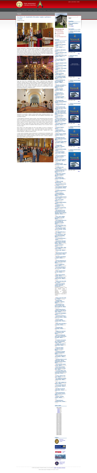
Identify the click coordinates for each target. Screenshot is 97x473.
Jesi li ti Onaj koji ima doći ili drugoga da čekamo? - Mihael (60, 82)
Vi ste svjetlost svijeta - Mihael (60, 71)
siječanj (58, 412)
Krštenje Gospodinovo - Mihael (60, 191)
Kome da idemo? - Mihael (59, 245)
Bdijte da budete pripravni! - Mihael (60, 90)
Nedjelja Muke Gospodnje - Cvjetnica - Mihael (60, 146)
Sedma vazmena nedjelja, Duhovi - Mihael (60, 131)
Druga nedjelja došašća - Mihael (61, 203)
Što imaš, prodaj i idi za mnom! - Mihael (60, 226)
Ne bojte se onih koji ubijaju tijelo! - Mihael (61, 389)
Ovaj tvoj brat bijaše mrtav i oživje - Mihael (60, 152)
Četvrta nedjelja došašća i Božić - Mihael (61, 197)
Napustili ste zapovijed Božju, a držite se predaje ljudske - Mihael (60, 242)
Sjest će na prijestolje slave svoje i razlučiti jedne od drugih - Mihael (60, 337)
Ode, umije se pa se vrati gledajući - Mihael (61, 56)
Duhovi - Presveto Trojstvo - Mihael (60, 397)
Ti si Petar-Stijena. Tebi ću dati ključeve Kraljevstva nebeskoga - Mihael (61, 372)
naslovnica (19, 10)
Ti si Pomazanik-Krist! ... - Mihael (60, 239)
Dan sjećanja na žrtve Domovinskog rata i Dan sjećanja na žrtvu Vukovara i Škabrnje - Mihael (60, 212)
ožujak (58, 410)
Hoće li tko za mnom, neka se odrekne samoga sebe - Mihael (60, 368)
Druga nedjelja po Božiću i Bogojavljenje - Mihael (60, 194)
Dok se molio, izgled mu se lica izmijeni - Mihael (60, 160)
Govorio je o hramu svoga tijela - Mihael (60, 97)
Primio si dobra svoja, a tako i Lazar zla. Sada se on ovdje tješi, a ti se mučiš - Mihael (61, 120)
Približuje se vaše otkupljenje (59, 205)
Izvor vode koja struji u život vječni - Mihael (60, 60)
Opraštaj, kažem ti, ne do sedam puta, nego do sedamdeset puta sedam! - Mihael (61, 361)
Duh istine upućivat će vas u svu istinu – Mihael (60, 268)
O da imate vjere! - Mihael (59, 116)
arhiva (79, 29)
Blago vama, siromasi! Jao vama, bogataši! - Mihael (60, 174)
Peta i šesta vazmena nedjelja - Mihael (61, 275)
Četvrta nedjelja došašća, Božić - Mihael (60, 320)
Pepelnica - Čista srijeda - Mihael (60, 69)
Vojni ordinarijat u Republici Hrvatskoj (29, 4)
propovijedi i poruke (42, 10)
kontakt (78, 1)
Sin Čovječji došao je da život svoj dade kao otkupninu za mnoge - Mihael (60, 222)
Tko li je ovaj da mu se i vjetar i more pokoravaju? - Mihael (60, 261)
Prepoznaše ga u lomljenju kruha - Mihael (61, 401)
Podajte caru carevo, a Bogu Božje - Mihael (60, 345)
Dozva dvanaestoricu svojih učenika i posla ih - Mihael (60, 393)
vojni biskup (24, 10)
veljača (58, 411)
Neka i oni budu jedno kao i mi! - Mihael (60, 272)
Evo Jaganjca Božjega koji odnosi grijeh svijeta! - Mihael (60, 77)
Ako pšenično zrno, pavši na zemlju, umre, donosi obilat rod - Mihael (60, 306)
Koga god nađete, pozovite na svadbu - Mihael (59, 348)
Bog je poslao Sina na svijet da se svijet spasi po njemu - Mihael (60, 310)
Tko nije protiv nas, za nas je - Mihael (60, 232)
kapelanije (35, 10)
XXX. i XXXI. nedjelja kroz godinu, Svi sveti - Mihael (60, 217)
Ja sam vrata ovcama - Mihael (60, 42)
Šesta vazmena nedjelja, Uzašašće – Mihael (60, 135)
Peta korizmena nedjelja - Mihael (60, 150)
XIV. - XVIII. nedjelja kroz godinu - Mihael (60, 383)
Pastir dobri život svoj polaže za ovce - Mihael (60, 278)
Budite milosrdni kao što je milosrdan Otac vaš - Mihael (61, 171)
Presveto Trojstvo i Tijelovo (59, 128)
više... (79, 53)
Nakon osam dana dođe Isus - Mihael (60, 282)
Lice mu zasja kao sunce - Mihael (61, 63)
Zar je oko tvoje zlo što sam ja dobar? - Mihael (60, 356)
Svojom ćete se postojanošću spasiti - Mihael (59, 94)
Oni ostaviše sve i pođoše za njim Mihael (60, 178)
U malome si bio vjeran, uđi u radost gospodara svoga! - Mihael (60, 341)
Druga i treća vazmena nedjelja (60, 45)
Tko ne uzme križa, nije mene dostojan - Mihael (60, 386)
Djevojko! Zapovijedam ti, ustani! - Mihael (60, 257)
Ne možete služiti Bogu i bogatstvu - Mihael (60, 124)
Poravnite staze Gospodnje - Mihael (60, 328)
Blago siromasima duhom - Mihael (60, 74)
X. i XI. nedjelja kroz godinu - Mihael (60, 265)
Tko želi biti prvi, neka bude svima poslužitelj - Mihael (60, 235)
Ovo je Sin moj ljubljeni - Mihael (60, 314)
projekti (48, 10)
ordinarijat (30, 10)
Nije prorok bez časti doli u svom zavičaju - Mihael (61, 254)
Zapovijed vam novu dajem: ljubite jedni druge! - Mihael (61, 138)
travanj (58, 408)
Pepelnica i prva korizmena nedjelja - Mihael (61, 164)
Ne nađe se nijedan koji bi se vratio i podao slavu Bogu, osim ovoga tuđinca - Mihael (61, 112)
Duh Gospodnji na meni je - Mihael (60, 184)
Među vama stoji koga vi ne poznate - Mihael (60, 324)
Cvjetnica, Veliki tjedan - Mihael (60, 50)
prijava (69, 1)
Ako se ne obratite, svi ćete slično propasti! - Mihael (60, 156)
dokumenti (58, 10)
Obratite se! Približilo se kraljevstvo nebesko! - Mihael (60, 86)
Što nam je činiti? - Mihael (59, 200)
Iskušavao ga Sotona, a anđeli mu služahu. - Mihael (61, 317)
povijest (53, 10)
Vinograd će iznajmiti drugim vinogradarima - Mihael (60, 352)
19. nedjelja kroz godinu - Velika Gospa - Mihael (60, 379)
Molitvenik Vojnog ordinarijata (73, 56)
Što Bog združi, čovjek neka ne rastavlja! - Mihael (60, 229)
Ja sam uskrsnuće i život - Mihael (61, 53)
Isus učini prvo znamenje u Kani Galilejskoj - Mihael (61, 187)
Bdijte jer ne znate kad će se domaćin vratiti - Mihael (60, 332)
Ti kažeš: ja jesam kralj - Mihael (60, 208)
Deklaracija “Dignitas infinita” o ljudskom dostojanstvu (60, 285)
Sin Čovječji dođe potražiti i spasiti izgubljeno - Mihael (61, 101)
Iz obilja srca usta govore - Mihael (60, 168)
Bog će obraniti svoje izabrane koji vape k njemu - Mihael (60, 108)
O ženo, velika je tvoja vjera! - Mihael (60, 376)
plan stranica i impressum (61, 467)
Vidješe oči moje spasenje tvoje (60, 182)
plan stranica (73, 1)
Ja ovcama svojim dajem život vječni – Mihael (61, 142)
